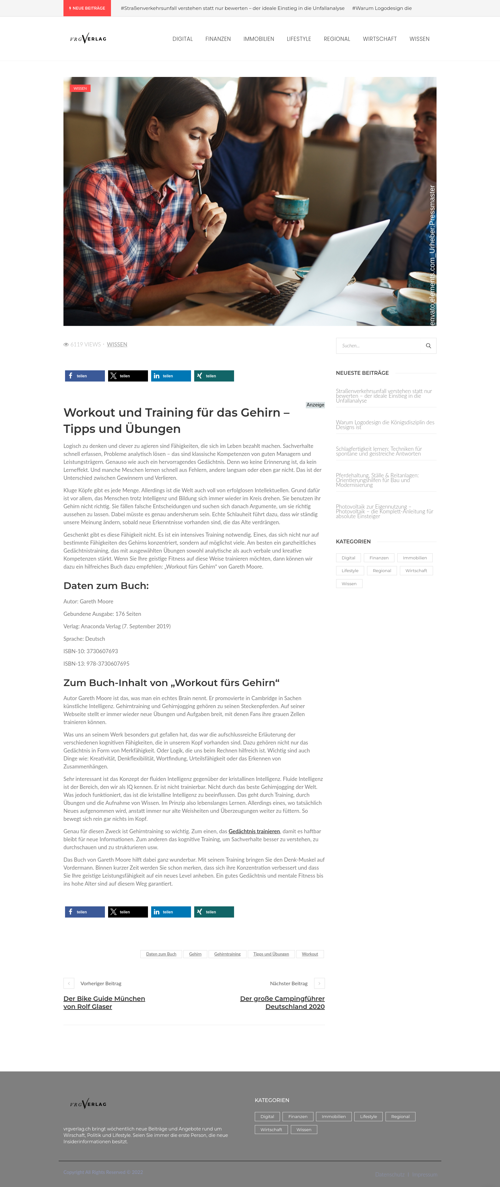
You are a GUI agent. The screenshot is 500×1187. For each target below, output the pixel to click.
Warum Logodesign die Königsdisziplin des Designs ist (385, 424)
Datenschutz (390, 1174)
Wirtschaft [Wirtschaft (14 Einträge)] (416, 570)
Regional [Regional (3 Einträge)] (382, 570)
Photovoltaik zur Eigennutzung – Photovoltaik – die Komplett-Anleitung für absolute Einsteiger (384, 510)
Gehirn (195, 953)
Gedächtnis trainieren (254, 831)
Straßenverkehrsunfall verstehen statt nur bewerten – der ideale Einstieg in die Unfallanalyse (384, 396)
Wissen (80, 88)
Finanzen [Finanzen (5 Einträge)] (379, 557)
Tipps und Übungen (271, 953)
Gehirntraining (227, 953)
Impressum (425, 1174)
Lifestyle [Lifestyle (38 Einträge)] (350, 570)
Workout (310, 953)
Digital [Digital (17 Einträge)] (349, 557)
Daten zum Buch (161, 953)
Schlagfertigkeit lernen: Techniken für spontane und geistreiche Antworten (379, 451)
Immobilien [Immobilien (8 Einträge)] (415, 557)
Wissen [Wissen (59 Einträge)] (349, 583)
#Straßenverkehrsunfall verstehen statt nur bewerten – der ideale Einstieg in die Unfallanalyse (233, 8)
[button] (85, 376)
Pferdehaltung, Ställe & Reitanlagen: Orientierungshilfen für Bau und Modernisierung (377, 480)
